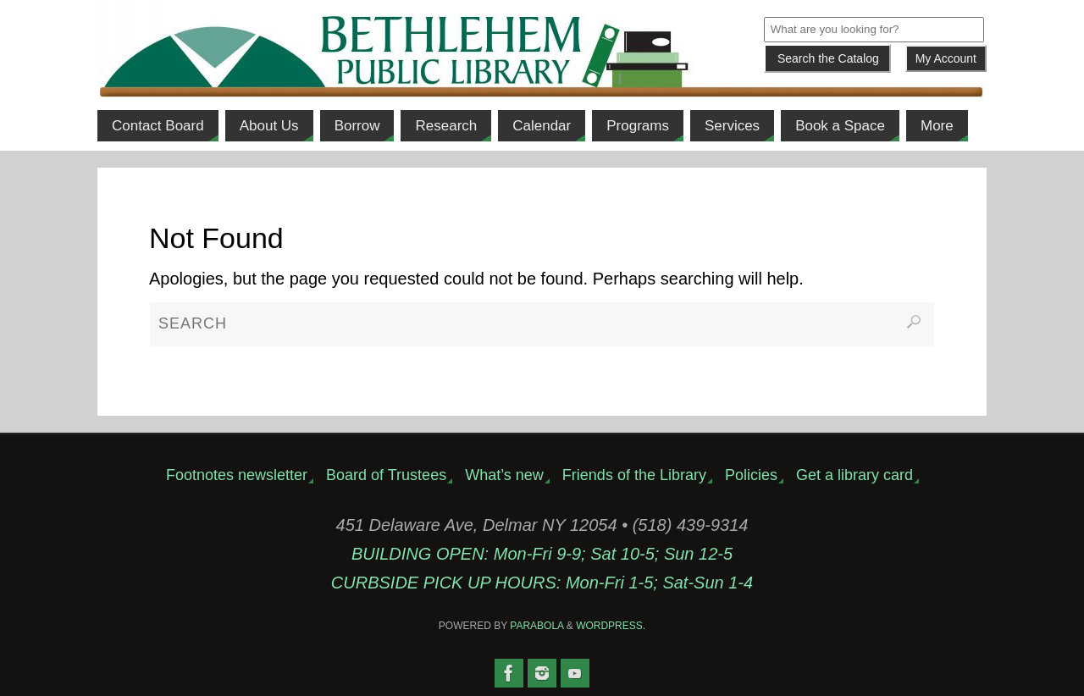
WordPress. (610, 626)
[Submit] (827, 58)
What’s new (504, 475)
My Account (945, 58)
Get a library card (854, 475)
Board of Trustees (386, 475)
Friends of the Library (634, 475)
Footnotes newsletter (236, 475)
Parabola (536, 626)
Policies (751, 475)
